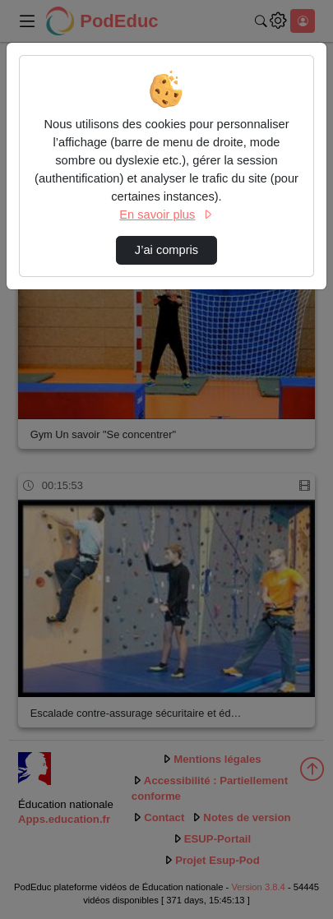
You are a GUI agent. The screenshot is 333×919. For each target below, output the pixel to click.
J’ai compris (166, 249)
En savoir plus (166, 215)
